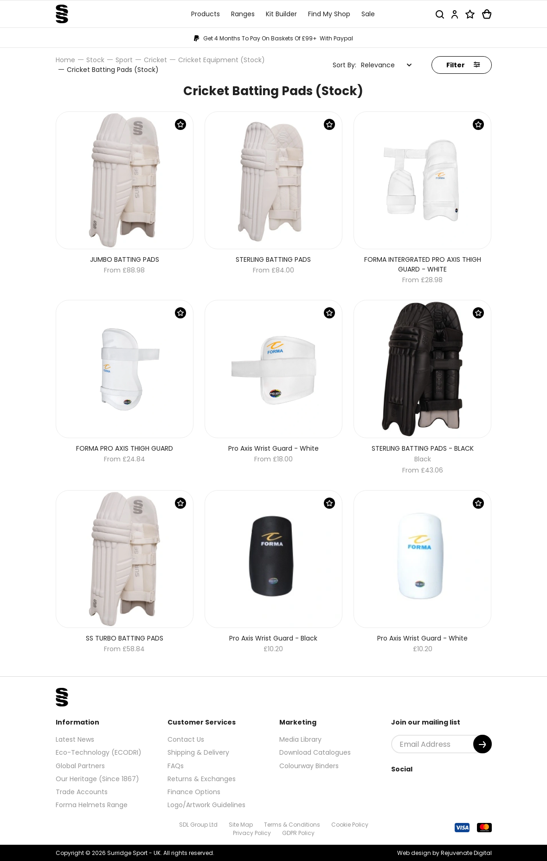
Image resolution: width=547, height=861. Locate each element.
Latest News (75, 739)
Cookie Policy (349, 825)
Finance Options (193, 791)
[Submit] (482, 744)
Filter (463, 65)
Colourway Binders (309, 765)
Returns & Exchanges (201, 778)
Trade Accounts (82, 791)
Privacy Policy (252, 833)
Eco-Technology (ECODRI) (99, 752)
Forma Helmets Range (92, 804)
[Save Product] (180, 124)
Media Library (300, 739)
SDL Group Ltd (198, 825)
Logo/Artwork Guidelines (206, 804)
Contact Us (185, 739)
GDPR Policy (298, 833)
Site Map (241, 825)
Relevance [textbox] (378, 65)
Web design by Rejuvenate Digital (444, 853)
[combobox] (386, 65)
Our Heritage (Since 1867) (97, 778)
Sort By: (344, 65)
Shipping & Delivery (198, 752)
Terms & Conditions (292, 825)
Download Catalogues (315, 752)
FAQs (175, 765)
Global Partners (80, 765)
